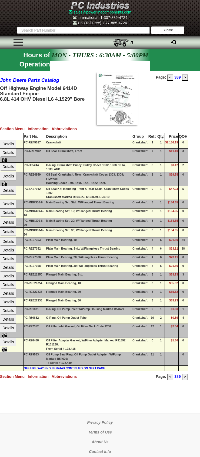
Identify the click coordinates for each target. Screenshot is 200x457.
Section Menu (14, 129)
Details (8, 144)
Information (40, 129)
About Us (100, 442)
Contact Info (100, 451)
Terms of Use (100, 432)
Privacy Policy (100, 422)
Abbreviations (65, 129)
